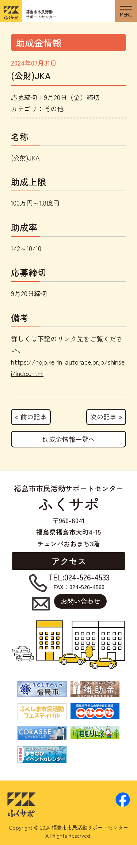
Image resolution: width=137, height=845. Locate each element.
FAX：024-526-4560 (79, 582)
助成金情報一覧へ (68, 439)
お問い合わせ (80, 601)
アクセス (68, 560)
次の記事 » (106, 416)
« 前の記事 (31, 416)
